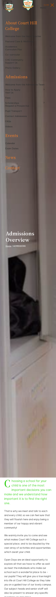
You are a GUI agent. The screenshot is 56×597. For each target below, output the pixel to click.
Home (8, 246)
